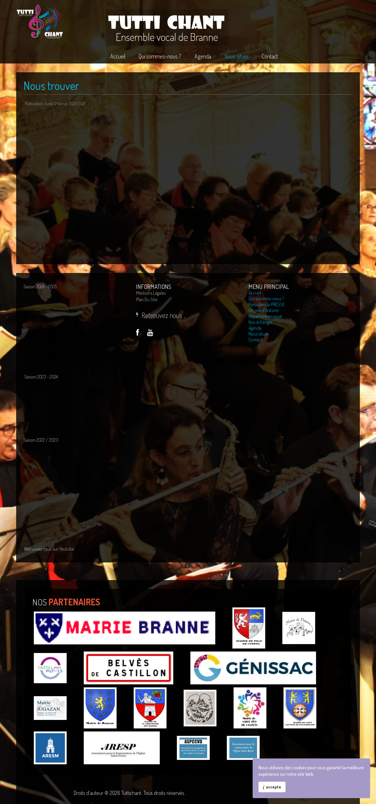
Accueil (255, 293)
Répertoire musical (265, 316)
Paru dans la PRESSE (267, 304)
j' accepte (272, 786)
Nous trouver (51, 85)
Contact (256, 340)
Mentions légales (151, 293)
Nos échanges (261, 322)
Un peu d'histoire (263, 310)
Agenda (255, 328)
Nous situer (258, 334)
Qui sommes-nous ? (266, 299)
